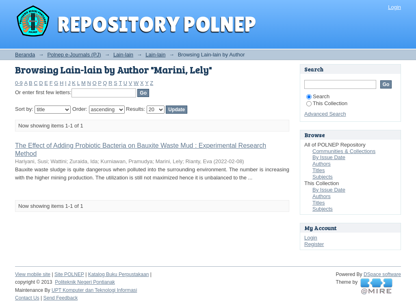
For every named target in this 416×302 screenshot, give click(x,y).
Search (317, 96)
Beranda (25, 55)
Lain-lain (123, 55)
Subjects (322, 177)
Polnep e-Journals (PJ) (74, 55)
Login (394, 7)
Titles (318, 170)
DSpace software (382, 274)
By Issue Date (328, 157)
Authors (321, 164)
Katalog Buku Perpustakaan (118, 274)
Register (314, 244)
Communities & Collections (343, 151)
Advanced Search (325, 114)
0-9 (19, 83)
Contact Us (27, 298)
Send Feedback (60, 298)
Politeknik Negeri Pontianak (85, 282)
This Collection (326, 103)
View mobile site (32, 274)
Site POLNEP (69, 274)
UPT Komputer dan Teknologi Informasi (94, 290)
